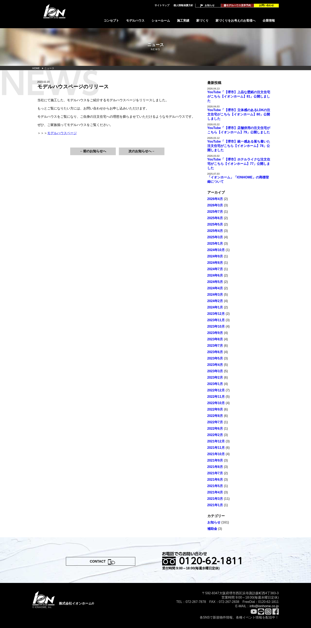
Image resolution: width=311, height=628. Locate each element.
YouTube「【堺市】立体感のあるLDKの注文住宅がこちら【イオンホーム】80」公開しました (238, 114)
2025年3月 (215, 237)
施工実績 (183, 20)
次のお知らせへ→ (142, 151)
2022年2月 (215, 435)
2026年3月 (215, 205)
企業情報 (269, 20)
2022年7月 (215, 422)
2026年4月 (215, 199)
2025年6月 (215, 218)
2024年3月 (215, 294)
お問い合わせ (266, 5)
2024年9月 (215, 256)
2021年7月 (215, 473)
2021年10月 (216, 454)
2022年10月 (216, 403)
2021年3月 (215, 498)
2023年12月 (216, 313)
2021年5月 (215, 486)
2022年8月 (215, 416)
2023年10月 (216, 326)
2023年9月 (215, 333)
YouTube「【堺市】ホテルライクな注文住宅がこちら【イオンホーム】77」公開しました (238, 164)
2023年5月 (215, 358)
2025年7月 (215, 211)
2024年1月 (215, 307)
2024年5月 (215, 282)
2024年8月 (215, 262)
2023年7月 (215, 345)
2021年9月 (215, 460)
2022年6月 (215, 428)
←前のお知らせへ (93, 151)
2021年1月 (215, 505)
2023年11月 (216, 320)
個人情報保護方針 (183, 5)
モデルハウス (135, 20)
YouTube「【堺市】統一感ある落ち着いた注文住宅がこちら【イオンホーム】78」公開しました (238, 146)
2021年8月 (215, 467)
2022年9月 (215, 409)
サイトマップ (162, 5)
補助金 (212, 528)
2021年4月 (215, 492)
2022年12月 (216, 390)
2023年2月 (215, 377)
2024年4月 (215, 288)
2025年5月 (215, 224)
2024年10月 (216, 250)
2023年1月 (215, 384)
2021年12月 (216, 441)
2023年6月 (215, 352)
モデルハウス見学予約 (237, 5)
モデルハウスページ (62, 133)
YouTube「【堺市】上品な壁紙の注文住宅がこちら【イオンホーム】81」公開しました (238, 96)
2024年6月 (215, 275)
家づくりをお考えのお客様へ (236, 20)
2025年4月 (215, 231)
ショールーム (160, 20)
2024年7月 (215, 269)
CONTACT (98, 561)
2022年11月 (216, 396)
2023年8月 (215, 339)
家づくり (202, 20)
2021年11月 (216, 447)
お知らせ (210, 5)
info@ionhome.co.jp (264, 606)
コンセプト (111, 20)
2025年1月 (215, 243)
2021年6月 (215, 479)
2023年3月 (215, 371)
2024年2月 (215, 301)
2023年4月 (215, 364)
